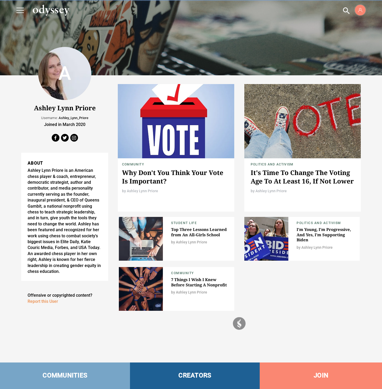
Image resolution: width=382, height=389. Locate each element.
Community (133, 164)
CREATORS (194, 375)
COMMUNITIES (64, 375)
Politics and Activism (272, 164)
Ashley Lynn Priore (142, 191)
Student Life (184, 223)
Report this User (43, 301)
